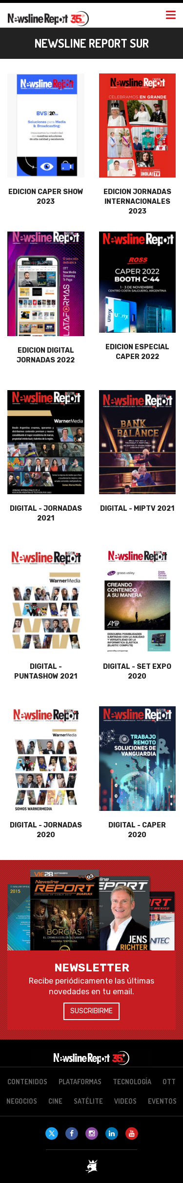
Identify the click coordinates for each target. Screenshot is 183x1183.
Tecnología (132, 1081)
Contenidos (27, 1081)
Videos (125, 1101)
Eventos (162, 1101)
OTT (169, 1081)
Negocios (21, 1101)
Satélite (88, 1101)
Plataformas (80, 1081)
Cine (55, 1101)
